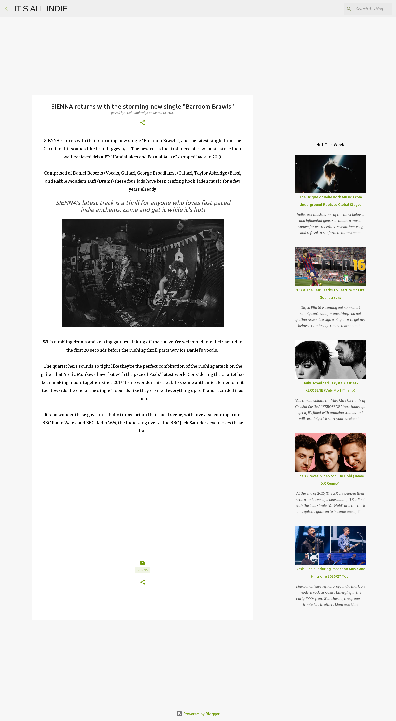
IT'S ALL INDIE (41, 8)
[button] (143, 123)
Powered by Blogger (198, 714)
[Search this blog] (365, 9)
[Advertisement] (142, 663)
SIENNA (142, 570)
